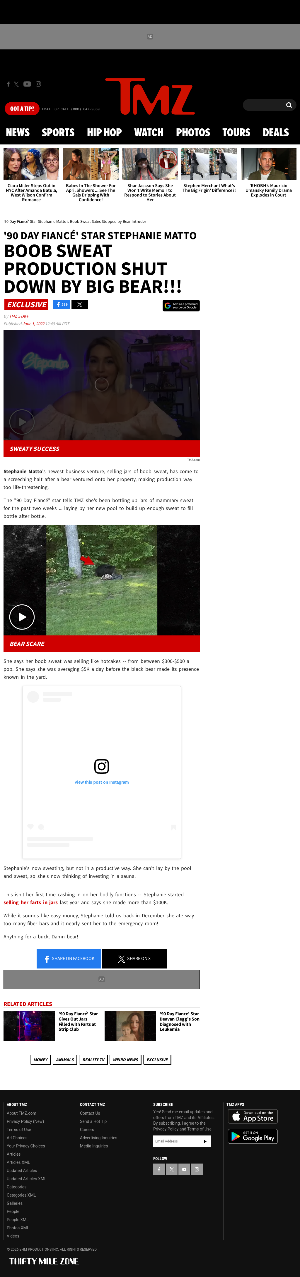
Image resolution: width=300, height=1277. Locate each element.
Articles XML (18, 1162)
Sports (58, 133)
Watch (148, 133)
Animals (65, 1059)
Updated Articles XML (26, 1178)
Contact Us (90, 1113)
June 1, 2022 (33, 323)
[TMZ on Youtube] (27, 84)
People (13, 1211)
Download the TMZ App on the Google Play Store (253, 1136)
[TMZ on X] (17, 84)
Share (68, 958)
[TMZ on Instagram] (38, 84)
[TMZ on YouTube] (184, 1169)
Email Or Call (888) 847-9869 (71, 109)
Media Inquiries (94, 1146)
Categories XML (21, 1195)
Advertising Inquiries (98, 1137)
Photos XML (18, 1228)
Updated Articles (22, 1170)
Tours (236, 133)
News (18, 133)
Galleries (15, 1203)
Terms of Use (19, 1129)
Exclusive (157, 1059)
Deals (276, 133)
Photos (193, 133)
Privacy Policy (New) (25, 1121)
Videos (13, 1236)
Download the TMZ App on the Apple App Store (253, 1116)
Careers (87, 1129)
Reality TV (93, 1059)
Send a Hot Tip (93, 1121)
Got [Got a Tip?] (22, 109)
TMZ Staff (19, 316)
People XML (18, 1219)
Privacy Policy (165, 1129)
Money (40, 1059)
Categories (16, 1187)
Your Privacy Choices (26, 1146)
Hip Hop (104, 133)
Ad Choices (17, 1137)
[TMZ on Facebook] (8, 84)
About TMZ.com (21, 1113)
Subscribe (205, 1141)
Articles (14, 1154)
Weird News (125, 1059)
